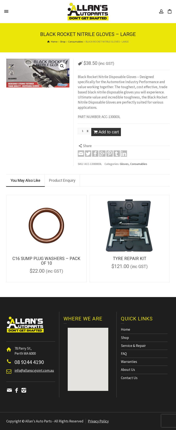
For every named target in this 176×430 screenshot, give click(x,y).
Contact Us (129, 378)
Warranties (129, 361)
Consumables (138, 164)
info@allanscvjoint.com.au (34, 370)
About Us (128, 369)
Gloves (124, 164)
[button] (88, 355)
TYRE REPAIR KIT (129, 258)
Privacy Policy (98, 421)
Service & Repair (133, 345)
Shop (125, 337)
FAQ (124, 353)
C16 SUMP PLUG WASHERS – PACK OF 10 (46, 261)
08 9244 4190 (29, 361)
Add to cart (108, 132)
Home (125, 329)
